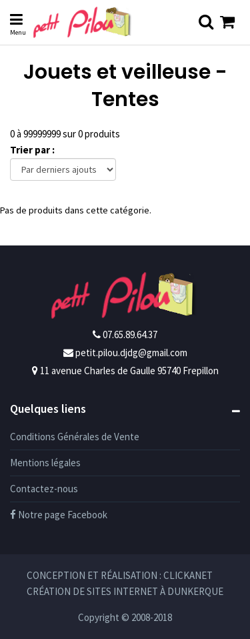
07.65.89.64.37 (130, 334)
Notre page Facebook (58, 514)
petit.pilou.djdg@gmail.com (131, 352)
